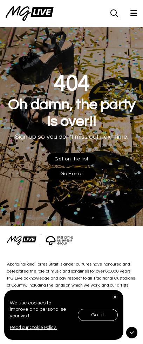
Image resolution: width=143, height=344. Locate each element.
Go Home (71, 173)
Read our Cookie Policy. (33, 327)
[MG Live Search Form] (114, 13)
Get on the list (71, 159)
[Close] (116, 297)
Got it (97, 314)
